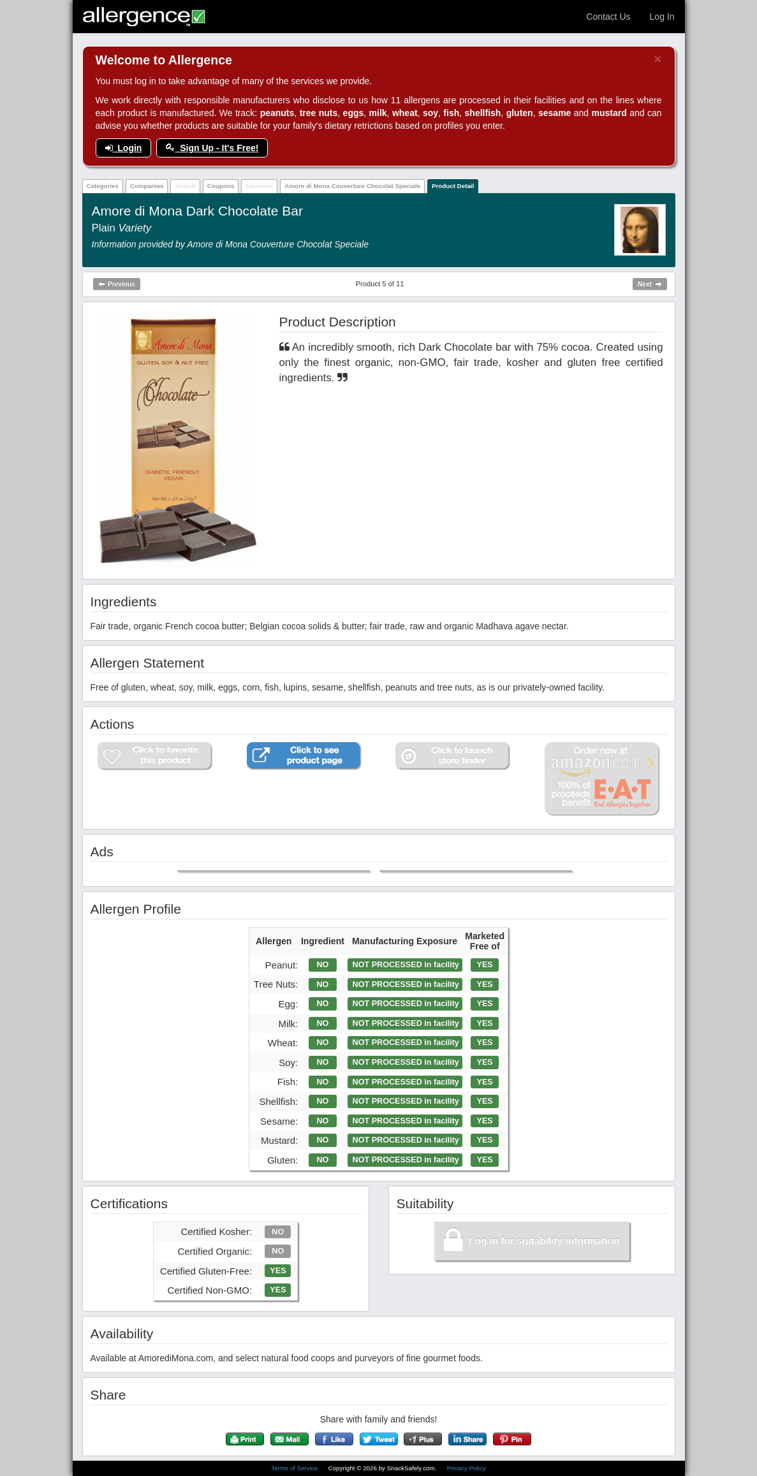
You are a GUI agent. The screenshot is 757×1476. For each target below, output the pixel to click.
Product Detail (453, 185)
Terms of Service (295, 1468)
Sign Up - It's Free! (212, 148)
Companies (147, 185)
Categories (102, 185)
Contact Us (608, 16)
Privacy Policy (466, 1468)
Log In (662, 16)
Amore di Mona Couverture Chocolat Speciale (352, 185)
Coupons (220, 185)
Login (123, 148)
